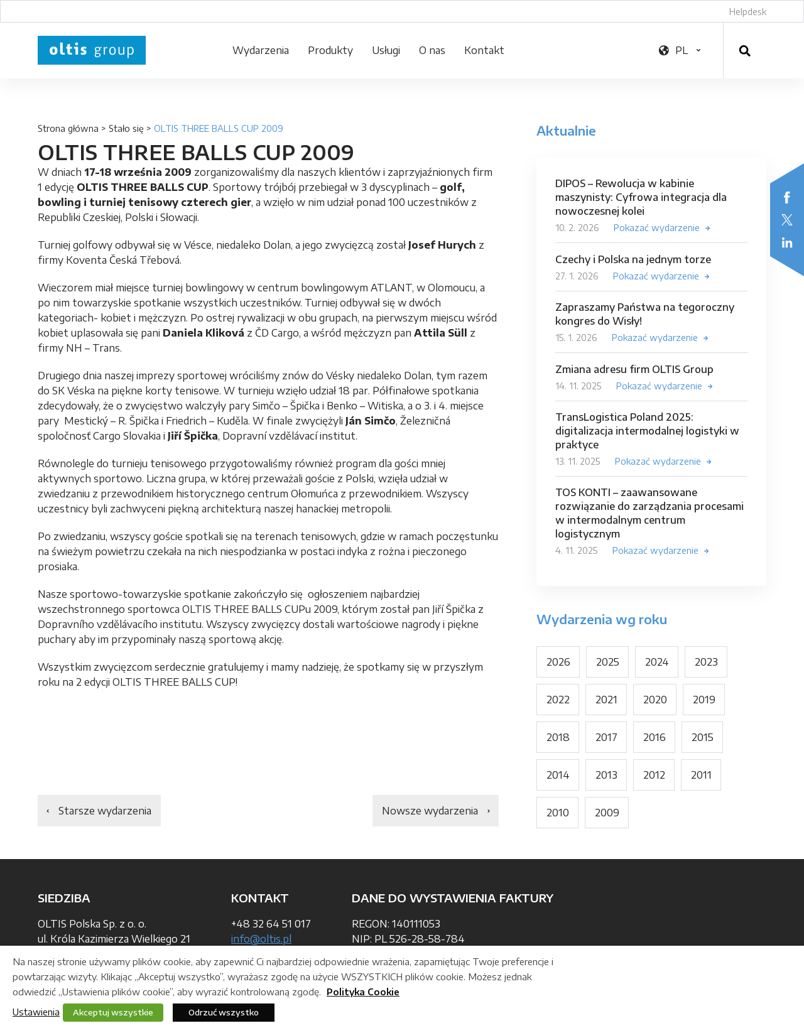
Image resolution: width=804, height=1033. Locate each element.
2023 (706, 662)
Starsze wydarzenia (104, 810)
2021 (606, 699)
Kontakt (484, 50)
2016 (654, 737)
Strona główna (68, 128)
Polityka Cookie (363, 992)
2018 (558, 737)
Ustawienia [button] (36, 1011)
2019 (704, 699)
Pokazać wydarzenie (657, 227)
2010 (557, 812)
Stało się (126, 128)
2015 (703, 737)
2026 (558, 662)
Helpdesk (747, 11)
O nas (432, 50)
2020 (655, 699)
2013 (606, 775)
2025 (607, 662)
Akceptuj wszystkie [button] (113, 1012)
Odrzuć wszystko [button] (223, 1012)
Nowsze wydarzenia (430, 810)
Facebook (787, 197)
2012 (654, 775)
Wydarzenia (260, 50)
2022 (558, 699)
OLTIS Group (92, 50)
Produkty (330, 50)
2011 (701, 775)
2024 (657, 662)
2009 (607, 812)
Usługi (386, 50)
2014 (558, 775)
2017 (606, 737)
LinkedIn (787, 242)
